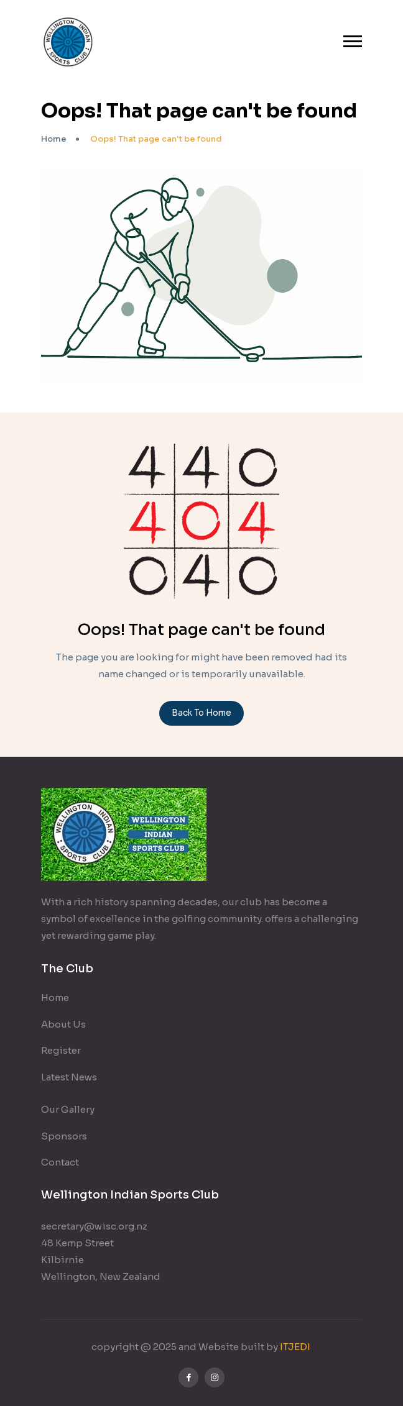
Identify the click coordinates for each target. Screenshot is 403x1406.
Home (54, 139)
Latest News (69, 1077)
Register (61, 1050)
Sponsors (64, 1136)
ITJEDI (296, 1347)
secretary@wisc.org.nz (94, 1226)
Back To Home (201, 713)
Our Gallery (68, 1109)
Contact (60, 1162)
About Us (63, 1024)
